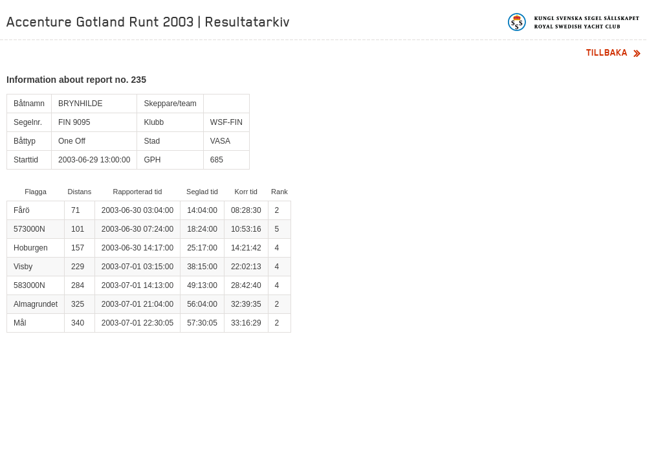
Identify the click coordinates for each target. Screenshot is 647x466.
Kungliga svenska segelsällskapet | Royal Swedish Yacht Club (574, 22)
